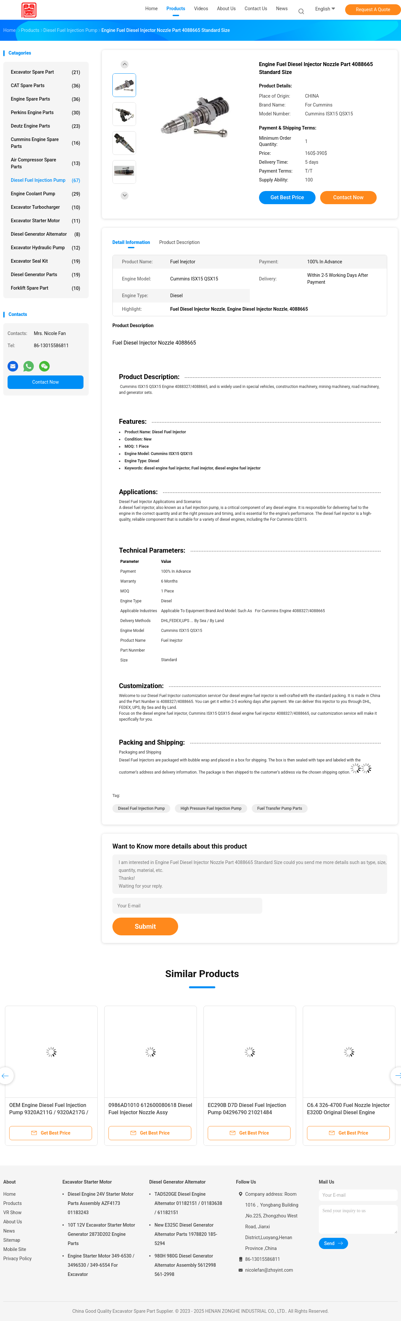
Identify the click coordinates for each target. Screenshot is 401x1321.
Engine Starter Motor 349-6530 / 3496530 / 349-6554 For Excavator (101, 1265)
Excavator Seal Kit (45, 261)
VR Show (12, 1212)
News (9, 1231)
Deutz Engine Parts (45, 126)
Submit (145, 926)
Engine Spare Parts (45, 99)
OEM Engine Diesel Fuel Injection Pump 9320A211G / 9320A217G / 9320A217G (48, 1112)
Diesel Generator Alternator (45, 234)
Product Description (179, 242)
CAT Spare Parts (45, 86)
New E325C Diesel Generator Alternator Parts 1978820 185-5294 (185, 1234)
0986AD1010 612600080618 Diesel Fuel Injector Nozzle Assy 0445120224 (150, 1112)
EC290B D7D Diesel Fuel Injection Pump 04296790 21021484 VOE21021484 (247, 1112)
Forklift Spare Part (45, 288)
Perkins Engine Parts (45, 112)
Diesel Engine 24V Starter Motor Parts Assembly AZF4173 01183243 (101, 1203)
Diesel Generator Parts (45, 275)
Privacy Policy (17, 1258)
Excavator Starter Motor (45, 221)
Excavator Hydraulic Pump (45, 248)
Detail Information (131, 242)
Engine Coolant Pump (45, 194)
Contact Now (45, 382)
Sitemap (11, 1240)
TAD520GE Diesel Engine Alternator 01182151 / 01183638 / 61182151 (188, 1203)
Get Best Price (287, 197)
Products (12, 1203)
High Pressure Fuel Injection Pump (210, 808)
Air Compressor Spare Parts (45, 163)
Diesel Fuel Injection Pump (45, 180)
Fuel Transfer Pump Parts (279, 808)
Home (9, 1194)
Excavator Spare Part (45, 72)
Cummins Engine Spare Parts (45, 143)
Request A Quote (373, 9)
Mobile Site (14, 1249)
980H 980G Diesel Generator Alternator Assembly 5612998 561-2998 (185, 1265)
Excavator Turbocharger (45, 207)
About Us (12, 1221)
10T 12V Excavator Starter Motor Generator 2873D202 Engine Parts (101, 1234)
